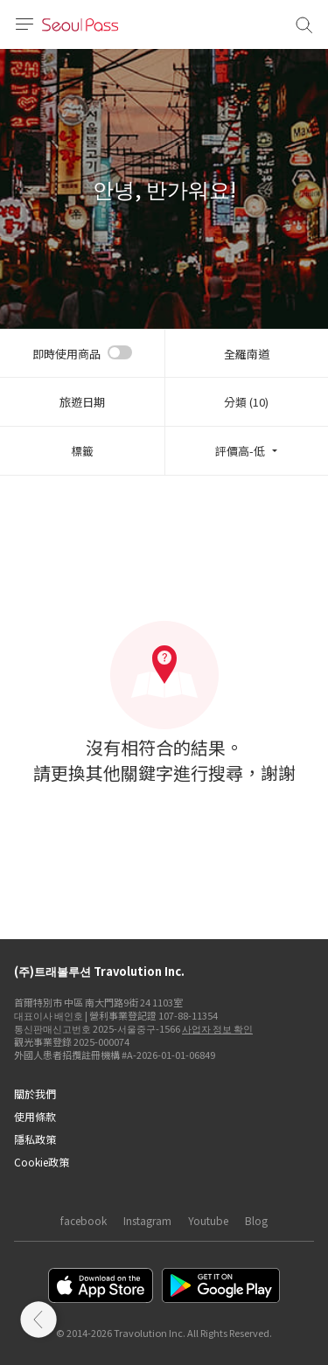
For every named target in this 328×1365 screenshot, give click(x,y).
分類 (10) (246, 401)
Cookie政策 (41, 1161)
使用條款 (35, 1116)
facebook (83, 1220)
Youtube (208, 1220)
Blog (256, 1220)
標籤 (82, 450)
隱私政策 (35, 1139)
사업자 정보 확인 (217, 1028)
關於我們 (35, 1093)
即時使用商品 (66, 353)
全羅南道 (246, 353)
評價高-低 (240, 450)
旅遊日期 (82, 401)
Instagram (147, 1220)
